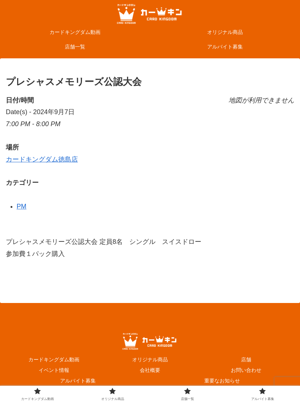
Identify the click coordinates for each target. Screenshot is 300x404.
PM (22, 206)
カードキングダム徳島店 (42, 159)
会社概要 (150, 370)
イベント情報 (54, 370)
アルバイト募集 (78, 381)
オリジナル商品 (150, 359)
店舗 (246, 359)
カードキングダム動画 (53, 359)
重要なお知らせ (222, 381)
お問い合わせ (246, 370)
